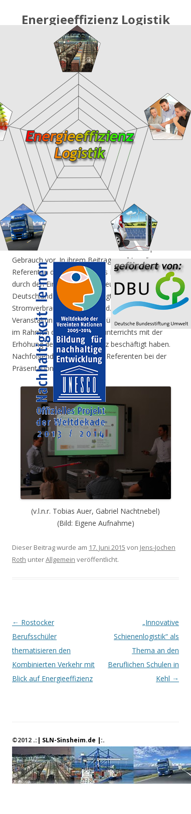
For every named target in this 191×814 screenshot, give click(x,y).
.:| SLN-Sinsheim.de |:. (69, 740)
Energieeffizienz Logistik (96, 20)
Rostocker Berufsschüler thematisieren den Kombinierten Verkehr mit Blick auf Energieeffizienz (53, 650)
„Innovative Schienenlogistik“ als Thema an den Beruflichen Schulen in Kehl (143, 650)
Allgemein (60, 559)
